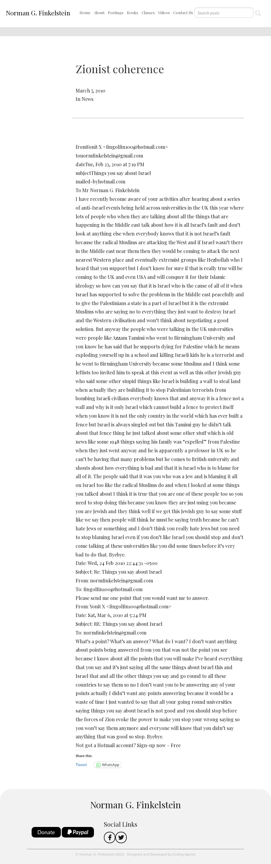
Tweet (81, 764)
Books (132, 12)
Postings (115, 12)
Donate (46, 832)
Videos (164, 12)
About (99, 12)
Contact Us (183, 12)
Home (85, 12)
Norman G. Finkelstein (38, 12)
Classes (148, 12)
